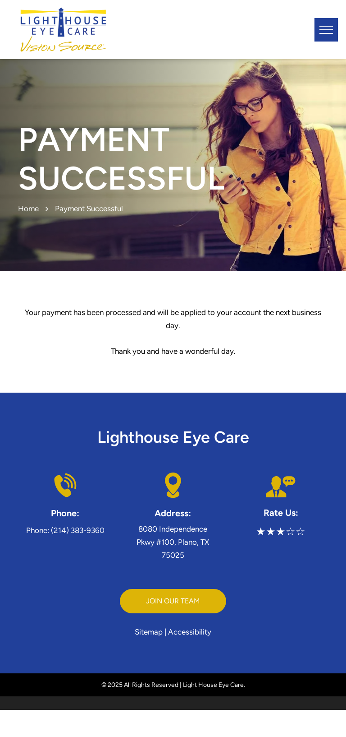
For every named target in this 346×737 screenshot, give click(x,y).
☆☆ (295, 531)
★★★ (271, 531)
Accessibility (189, 631)
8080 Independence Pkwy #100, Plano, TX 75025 (173, 542)
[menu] (326, 30)
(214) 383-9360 (78, 530)
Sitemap (149, 631)
